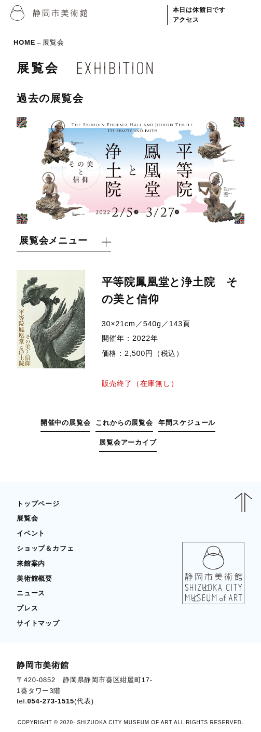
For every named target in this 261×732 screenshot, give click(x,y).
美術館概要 (34, 578)
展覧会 (27, 518)
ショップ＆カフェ (45, 548)
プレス (27, 608)
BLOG (224, 682)
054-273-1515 (51, 701)
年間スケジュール (186, 423)
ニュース (31, 593)
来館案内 (31, 563)
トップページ (38, 504)
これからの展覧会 (124, 423)
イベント (31, 533)
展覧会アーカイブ (127, 442)
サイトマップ (38, 623)
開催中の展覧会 (65, 423)
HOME (24, 42)
